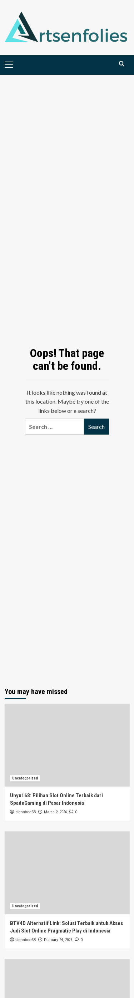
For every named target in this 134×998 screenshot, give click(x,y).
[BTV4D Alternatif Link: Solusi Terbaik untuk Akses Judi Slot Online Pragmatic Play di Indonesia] (67, 872)
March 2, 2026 (55, 812)
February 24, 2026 (58, 939)
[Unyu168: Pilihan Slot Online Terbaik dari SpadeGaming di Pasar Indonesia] (67, 745)
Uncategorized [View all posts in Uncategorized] (25, 778)
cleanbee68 (26, 812)
